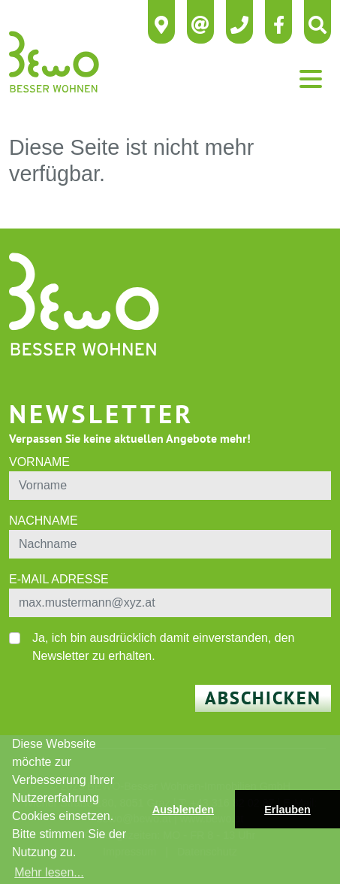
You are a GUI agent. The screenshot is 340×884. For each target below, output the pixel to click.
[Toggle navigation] (310, 79)
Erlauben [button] (287, 810)
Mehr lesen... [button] (48, 872)
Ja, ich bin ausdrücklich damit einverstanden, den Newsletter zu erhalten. (163, 646)
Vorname (39, 462)
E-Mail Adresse (59, 579)
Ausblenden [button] (183, 810)
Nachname (43, 520)
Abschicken (263, 698)
